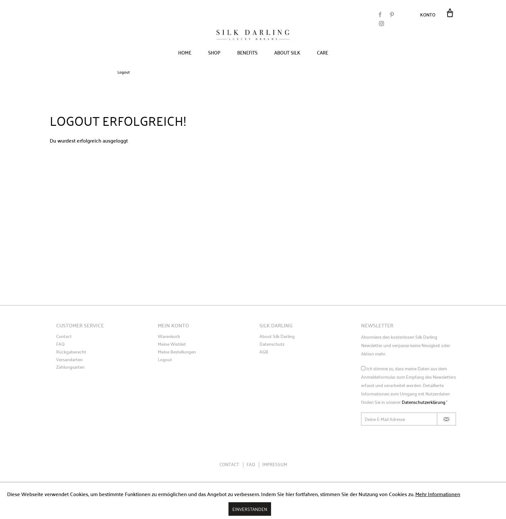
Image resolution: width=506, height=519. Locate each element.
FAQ (60, 344)
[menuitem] (429, 14)
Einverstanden (249, 509)
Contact (64, 336)
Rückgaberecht (71, 352)
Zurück (67, 157)
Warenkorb (169, 336)
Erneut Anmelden (118, 157)
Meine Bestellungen (177, 352)
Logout (165, 360)
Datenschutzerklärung (423, 402)
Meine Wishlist (172, 344)
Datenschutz (271, 344)
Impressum (274, 464)
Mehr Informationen (437, 493)
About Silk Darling (277, 336)
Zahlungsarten (70, 367)
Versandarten (69, 360)
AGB (263, 352)
